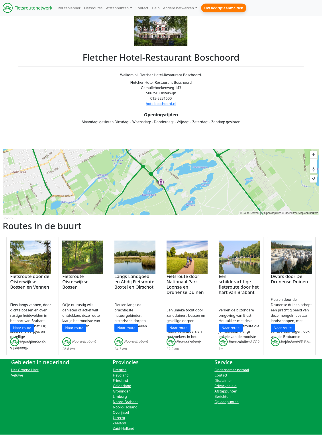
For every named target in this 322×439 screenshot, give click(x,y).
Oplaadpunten (226, 401)
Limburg (120, 396)
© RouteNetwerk (249, 213)
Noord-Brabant (125, 401)
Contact (220, 375)
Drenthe (120, 369)
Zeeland (119, 423)
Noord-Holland (125, 407)
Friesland (120, 380)
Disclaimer (223, 380)
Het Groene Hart (25, 369)
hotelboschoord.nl (161, 103)
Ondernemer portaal (231, 369)
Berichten (222, 396)
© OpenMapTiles (271, 213)
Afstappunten (225, 391)
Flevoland (121, 375)
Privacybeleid (225, 385)
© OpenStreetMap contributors (300, 213)
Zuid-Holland (123, 428)
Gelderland (122, 385)
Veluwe (17, 375)
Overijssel (121, 412)
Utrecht (119, 417)
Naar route (22, 327)
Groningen (122, 391)
